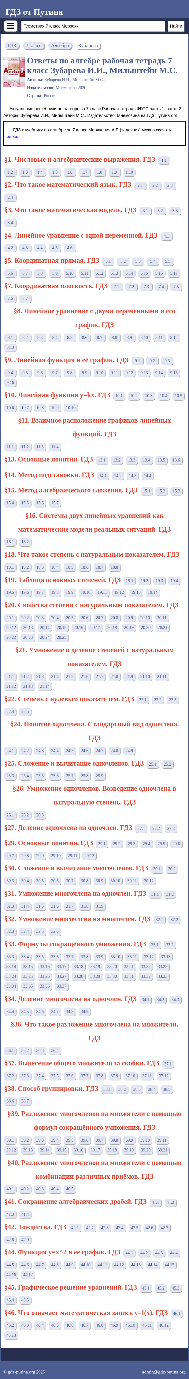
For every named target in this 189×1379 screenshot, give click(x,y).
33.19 (95, 966)
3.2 (160, 211)
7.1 (116, 286)
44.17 (28, 1274)
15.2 (161, 491)
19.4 (174, 580)
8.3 (40, 337)
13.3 (131, 460)
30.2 (172, 869)
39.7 (99, 1140)
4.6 (69, 248)
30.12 (149, 881)
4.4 (40, 248)
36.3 (40, 1050)
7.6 (10, 298)
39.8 (114, 1140)
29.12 (89, 855)
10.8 (40, 407)
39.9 (129, 1140)
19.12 (119, 592)
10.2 (134, 396)
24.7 (99, 750)
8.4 (55, 337)
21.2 (25, 676)
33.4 (25, 957)
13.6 (176, 460)
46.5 (55, 1325)
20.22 (11, 637)
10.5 (179, 396)
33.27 (62, 976)
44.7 (40, 1265)
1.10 (129, 172)
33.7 (70, 957)
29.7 (10, 855)
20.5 (70, 618)
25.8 (85, 776)
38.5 (167, 1089)
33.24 (11, 976)
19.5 (10, 592)
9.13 (144, 373)
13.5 (161, 460)
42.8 (10, 1240)
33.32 (146, 976)
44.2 (144, 1253)
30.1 (157, 869)
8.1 (10, 337)
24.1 (10, 750)
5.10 (70, 273)
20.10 (145, 618)
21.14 (45, 686)
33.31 (129, 976)
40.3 (40, 1189)
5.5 (168, 261)
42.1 (75, 1228)
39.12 (11, 1150)
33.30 (112, 976)
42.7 (164, 1228)
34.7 (55, 1011)
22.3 (172, 700)
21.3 (40, 676)
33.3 (10, 957)
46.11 (147, 1325)
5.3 (138, 261)
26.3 (40, 815)
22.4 (10, 711)
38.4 (152, 1089)
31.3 (10, 906)
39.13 (28, 1150)
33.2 (170, 945)
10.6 (10, 407)
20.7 (99, 618)
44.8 (55, 1265)
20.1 (10, 618)
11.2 (25, 447)
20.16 (78, 627)
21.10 (145, 676)
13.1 (102, 460)
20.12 (11, 627)
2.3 (170, 185)
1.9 (114, 172)
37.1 (168, 1064)
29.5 (161, 844)
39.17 (95, 1150)
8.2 (25, 337)
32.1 (159, 919)
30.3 (10, 881)
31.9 (99, 906)
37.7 (85, 1076)
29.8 (25, 855)
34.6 (40, 1011)
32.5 (40, 931)
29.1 (102, 844)
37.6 (70, 1076)
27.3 (171, 828)
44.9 (70, 1265)
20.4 (55, 618)
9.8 (69, 373)
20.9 (129, 618)
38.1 (107, 1089)
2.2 (155, 185)
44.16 (11, 1274)
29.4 (146, 844)
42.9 (25, 1240)
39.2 (25, 1140)
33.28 (78, 976)
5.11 (84, 273)
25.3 (10, 776)
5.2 (123, 261)
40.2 (25, 1189)
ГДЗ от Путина (34, 12)
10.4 (164, 396)
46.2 (10, 1325)
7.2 (131, 286)
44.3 (159, 1253)
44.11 (102, 1265)
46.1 (176, 1313)
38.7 (25, 1101)
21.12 (11, 686)
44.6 (25, 1265)
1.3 (25, 172)
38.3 (137, 1089)
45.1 (146, 1288)
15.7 (55, 503)
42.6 (150, 1228)
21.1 (10, 676)
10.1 (119, 396)
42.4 (120, 1228)
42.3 (105, 1228)
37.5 (55, 1076)
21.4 (55, 676)
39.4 (55, 1140)
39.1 (10, 1140)
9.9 (84, 373)
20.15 (62, 627)
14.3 (133, 475)
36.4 (55, 1050)
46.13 (11, 1335)
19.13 (136, 592)
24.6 (85, 750)
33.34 (11, 986)
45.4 (10, 1300)
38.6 (10, 1101)
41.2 (170, 1202)
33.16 (45, 966)
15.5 (25, 503)
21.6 (85, 676)
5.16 (159, 273)
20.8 (114, 618)
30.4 (25, 881)
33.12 (149, 957)
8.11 (159, 337)
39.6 (85, 1140)
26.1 (10, 815)
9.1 (137, 361)
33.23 (163, 966)
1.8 (99, 172)
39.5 (70, 1140)
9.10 (99, 373)
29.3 (131, 844)
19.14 (153, 592)
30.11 (132, 881)
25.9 (99, 776)
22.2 (157, 700)
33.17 (62, 966)
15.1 (146, 491)
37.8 (99, 1076)
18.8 (114, 567)
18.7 (99, 567)
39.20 (146, 1150)
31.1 (155, 894)
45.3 (176, 1288)
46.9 (114, 1325)
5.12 (99, 273)
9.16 (10, 382)
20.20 (146, 627)
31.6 (55, 906)
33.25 (28, 976)
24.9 (129, 750)
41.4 (25, 1214)
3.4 (10, 222)
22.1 (143, 700)
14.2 (118, 475)
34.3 (175, 999)
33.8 (85, 957)
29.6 (176, 844)
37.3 (25, 1076)
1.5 (55, 172)
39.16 (78, 1150)
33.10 (115, 957)
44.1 (129, 1253)
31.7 (70, 906)
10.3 (149, 396)
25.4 (25, 776)
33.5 (40, 957)
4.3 (25, 248)
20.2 (25, 618)
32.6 (55, 931)
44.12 (119, 1265)
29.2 (116, 844)
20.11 (162, 618)
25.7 (70, 776)
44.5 (10, 1265)
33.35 (28, 986)
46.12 (164, 1325)
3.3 (175, 211)
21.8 (114, 676)
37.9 (114, 1076)
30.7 (70, 881)
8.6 (84, 337)
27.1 (141, 828)
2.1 (140, 185)
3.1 (145, 211)
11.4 (54, 447)
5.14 (129, 273)
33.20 (112, 966)
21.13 (28, 686)
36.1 (10, 1050)
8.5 (69, 337)
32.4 (25, 931)
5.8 (40, 273)
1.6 (69, 172)
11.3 (40, 447)
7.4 (161, 286)
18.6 (85, 567)
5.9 (55, 273)
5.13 (114, 273)
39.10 (145, 1140)
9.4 (10, 373)
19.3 (159, 580)
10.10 (71, 407)
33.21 (129, 966)
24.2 (25, 750)
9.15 (174, 373)
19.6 (25, 592)
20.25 (62, 637)
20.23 (28, 637)
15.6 (40, 503)
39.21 (163, 1150)
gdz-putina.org (21, 1371)
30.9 (99, 881)
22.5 (25, 711)
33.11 (132, 957)
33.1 (155, 945)
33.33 (163, 976)
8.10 (144, 337)
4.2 (10, 248)
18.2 (25, 567)
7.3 (146, 286)
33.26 (45, 976)
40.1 (10, 1189)
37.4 (40, 1076)
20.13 (28, 627)
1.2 (10, 172)
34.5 (25, 1011)
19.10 (86, 592)
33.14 (11, 966)
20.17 (95, 627)
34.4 (10, 1011)
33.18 (78, 966)
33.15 (28, 966)
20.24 (45, 637)
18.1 (10, 567)
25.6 (55, 776)
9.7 (55, 373)
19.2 (144, 580)
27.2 (156, 828)
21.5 (70, 676)
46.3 (25, 1325)
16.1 (10, 542)
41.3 (10, 1214)
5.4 (153, 261)
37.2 (10, 1076)
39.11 (162, 1140)
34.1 (146, 999)
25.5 (40, 776)
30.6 (55, 881)
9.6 (40, 373)
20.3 (40, 618)
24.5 (70, 750)
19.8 (55, 592)
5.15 (144, 273)
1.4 (40, 172)
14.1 (103, 475)
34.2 (160, 999)
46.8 (99, 1325)
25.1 (153, 764)
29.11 (72, 855)
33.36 (45, 986)
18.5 (70, 567)
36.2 (25, 1050)
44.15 (170, 1265)
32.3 (10, 931)
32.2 (174, 919)
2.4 (10, 197)
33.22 (146, 966)
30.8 (85, 881)
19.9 (70, 592)
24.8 (114, 750)
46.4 (40, 1325)
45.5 (25, 1300)
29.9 (40, 855)
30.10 (115, 881)
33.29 (95, 976)
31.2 (170, 894)
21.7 (99, 676)
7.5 (176, 286)
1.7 (84, 172)
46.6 (70, 1325)
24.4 (55, 750)
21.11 (162, 676)
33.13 (166, 957)
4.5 (55, 248)
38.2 (122, 1089)
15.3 (176, 491)
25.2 (167, 764)
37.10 (130, 1076)
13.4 (146, 460)
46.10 (130, 1325)
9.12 (129, 373)
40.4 (55, 1189)
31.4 (25, 906)
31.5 (40, 906)
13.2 (116, 460)
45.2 (161, 1288)
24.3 (40, 750)
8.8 (114, 337)
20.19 (129, 627)
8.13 (10, 347)
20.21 (163, 627)
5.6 (10, 273)
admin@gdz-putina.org (164, 1371)
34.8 (70, 1011)
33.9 (99, 957)
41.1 (155, 1202)
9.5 (25, 373)
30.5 (40, 881)
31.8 (85, 906)
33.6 (55, 957)
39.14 (45, 1150)
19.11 (102, 592)
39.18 (112, 1150)
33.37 (62, 986)
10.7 (25, 407)
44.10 (86, 1265)
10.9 (55, 407)
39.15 (62, 1150)
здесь (12, 136)
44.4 (174, 1253)
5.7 (25, 273)
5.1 (108, 261)
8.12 (174, 337)
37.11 (147, 1076)
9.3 (167, 361)
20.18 (112, 627)
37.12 (164, 1076)
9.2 (152, 361)
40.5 (70, 1189)
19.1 (129, 580)
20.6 (85, 618)
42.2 (90, 1228)
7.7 (25, 298)
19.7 (40, 592)
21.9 (129, 676)
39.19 (129, 1150)
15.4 (10, 503)
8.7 (99, 337)
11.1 (10, 447)
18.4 (55, 567)
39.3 (40, 1140)
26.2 (25, 815)
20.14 (45, 627)
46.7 (85, 1325)
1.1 (164, 160)
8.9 (129, 337)
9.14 (159, 373)
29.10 (56, 855)
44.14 (153, 1265)
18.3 (40, 567)
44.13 (136, 1265)
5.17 (174, 273)
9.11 (114, 373)
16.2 (25, 542)
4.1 (166, 236)
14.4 (147, 475)
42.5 (135, 1228)
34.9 (85, 1011)
